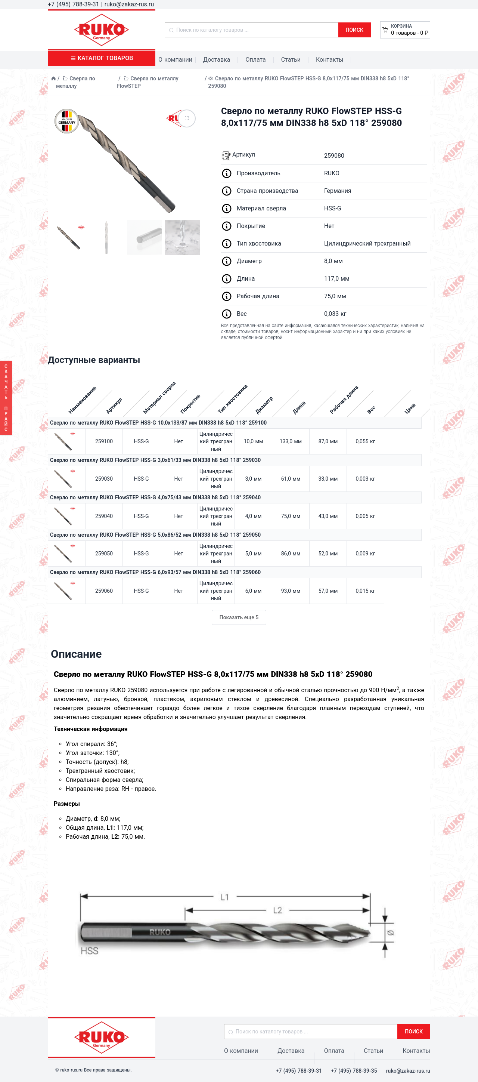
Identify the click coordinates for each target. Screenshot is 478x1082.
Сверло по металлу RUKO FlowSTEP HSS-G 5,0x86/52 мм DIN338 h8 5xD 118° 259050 (155, 535)
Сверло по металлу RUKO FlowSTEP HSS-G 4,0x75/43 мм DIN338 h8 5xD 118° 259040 (155, 497)
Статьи (291, 59)
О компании (175, 59)
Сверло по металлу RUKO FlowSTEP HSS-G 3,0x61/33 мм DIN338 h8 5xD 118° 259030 (155, 460)
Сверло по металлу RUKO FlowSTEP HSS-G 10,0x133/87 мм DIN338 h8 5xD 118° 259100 (158, 423)
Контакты (329, 59)
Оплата (255, 59)
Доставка (216, 59)
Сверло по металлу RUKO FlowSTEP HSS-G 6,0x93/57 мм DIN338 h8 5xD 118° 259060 (155, 572)
